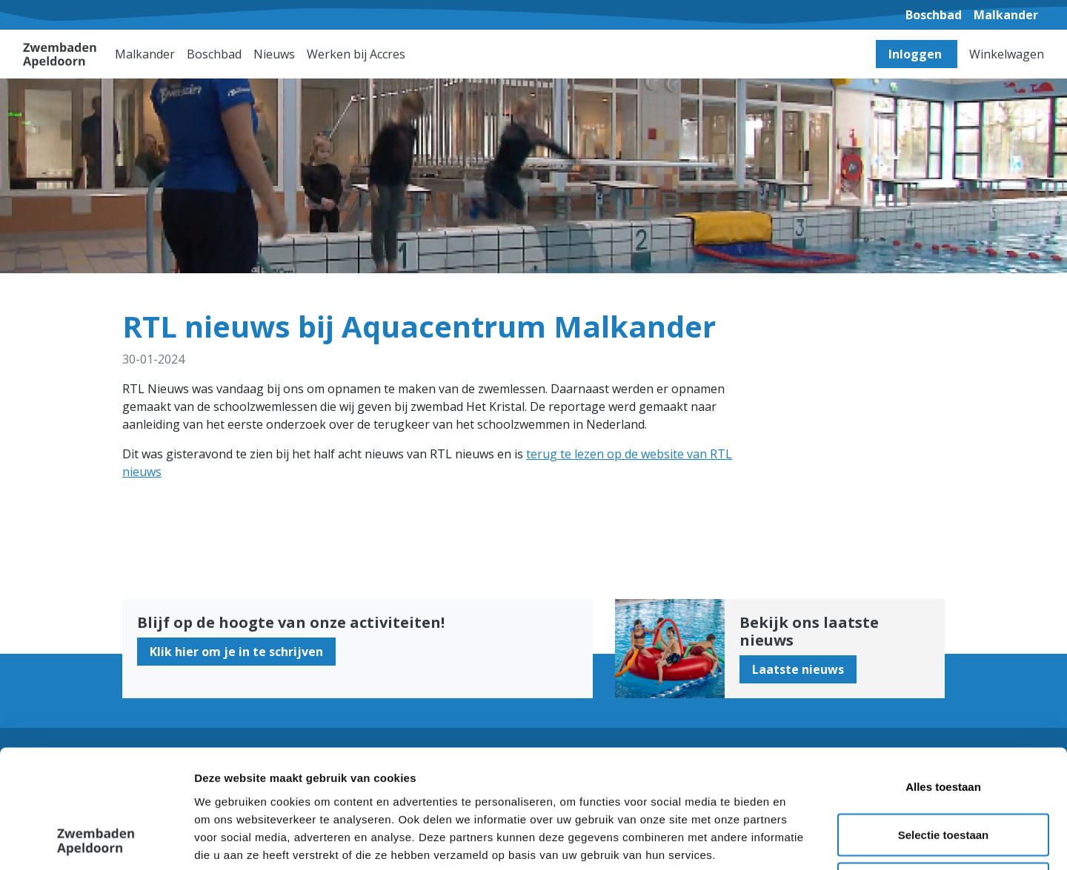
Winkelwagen (1006, 54)
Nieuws (274, 54)
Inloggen (916, 54)
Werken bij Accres (356, 54)
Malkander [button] (145, 54)
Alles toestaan (943, 675)
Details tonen (800, 840)
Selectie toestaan (943, 724)
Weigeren (943, 772)
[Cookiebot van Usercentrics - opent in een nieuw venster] (96, 841)
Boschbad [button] (214, 54)
